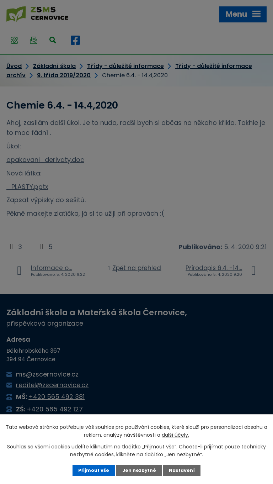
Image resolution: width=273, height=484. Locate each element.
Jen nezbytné (139, 470)
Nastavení (182, 470)
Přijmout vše (93, 470)
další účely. (175, 434)
